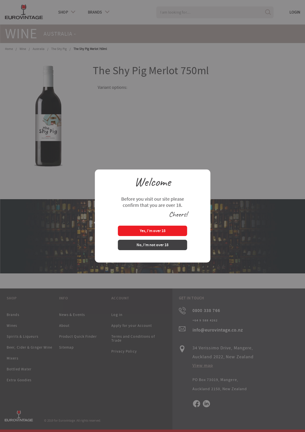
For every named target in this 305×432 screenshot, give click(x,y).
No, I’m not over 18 (152, 245)
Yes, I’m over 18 (152, 231)
